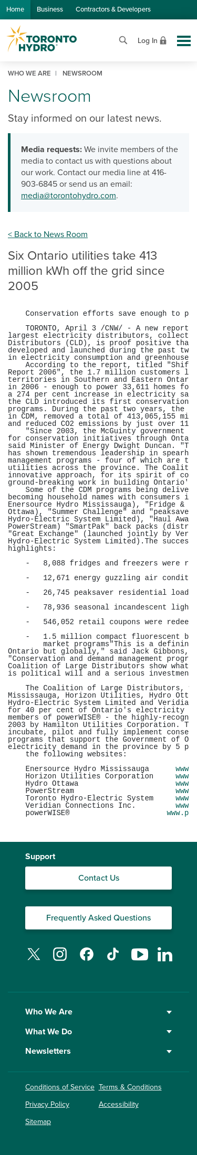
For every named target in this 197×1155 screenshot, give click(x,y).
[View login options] (153, 39)
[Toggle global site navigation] (184, 41)
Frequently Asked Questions (98, 918)
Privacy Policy (47, 1104)
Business (50, 9)
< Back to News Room (48, 234)
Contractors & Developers (113, 9)
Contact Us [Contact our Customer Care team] (98, 878)
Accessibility (119, 1104)
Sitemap (38, 1121)
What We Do (98, 1031)
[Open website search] (123, 39)
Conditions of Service (60, 1087)
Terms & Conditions (130, 1087)
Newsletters (98, 1051)
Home (15, 9)
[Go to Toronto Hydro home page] (41, 38)
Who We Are (98, 1012)
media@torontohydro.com (68, 195)
